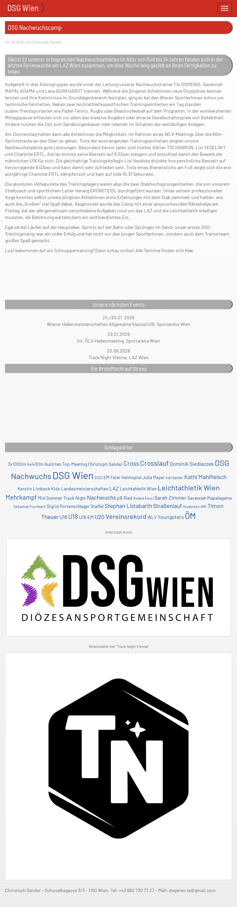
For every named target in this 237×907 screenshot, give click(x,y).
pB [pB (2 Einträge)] (119, 498)
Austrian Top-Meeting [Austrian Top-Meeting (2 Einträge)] (65, 464)
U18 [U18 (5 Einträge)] (73, 516)
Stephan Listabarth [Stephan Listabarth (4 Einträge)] (128, 505)
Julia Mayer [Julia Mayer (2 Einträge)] (153, 477)
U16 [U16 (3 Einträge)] (63, 517)
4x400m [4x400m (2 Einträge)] (35, 464)
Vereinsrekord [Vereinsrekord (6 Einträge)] (126, 516)
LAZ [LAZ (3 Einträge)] (114, 488)
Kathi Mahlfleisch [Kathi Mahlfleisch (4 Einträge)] (205, 476)
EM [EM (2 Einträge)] (107, 477)
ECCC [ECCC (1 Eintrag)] (99, 477)
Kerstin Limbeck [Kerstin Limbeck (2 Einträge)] (34, 488)
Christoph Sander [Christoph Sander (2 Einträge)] (105, 464)
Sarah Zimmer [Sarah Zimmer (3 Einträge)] (170, 497)
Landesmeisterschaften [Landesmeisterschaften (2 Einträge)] (84, 488)
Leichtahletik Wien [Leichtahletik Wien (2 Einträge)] (138, 488)
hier (189, 250)
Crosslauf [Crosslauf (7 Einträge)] (154, 463)
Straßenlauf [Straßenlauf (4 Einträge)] (167, 505)
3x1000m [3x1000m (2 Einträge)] (17, 464)
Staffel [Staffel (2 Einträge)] (97, 506)
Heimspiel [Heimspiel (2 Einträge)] (131, 477)
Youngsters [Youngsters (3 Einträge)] (171, 517)
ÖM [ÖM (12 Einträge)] (190, 516)
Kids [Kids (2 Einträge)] (55, 488)
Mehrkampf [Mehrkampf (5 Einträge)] (21, 497)
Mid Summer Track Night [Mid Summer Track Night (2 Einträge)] (62, 498)
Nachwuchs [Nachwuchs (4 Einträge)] (101, 497)
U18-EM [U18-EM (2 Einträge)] (86, 517)
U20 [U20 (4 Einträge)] (100, 516)
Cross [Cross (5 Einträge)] (131, 463)
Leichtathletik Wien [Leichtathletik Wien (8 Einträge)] (189, 487)
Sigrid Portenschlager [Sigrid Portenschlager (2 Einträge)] (68, 506)
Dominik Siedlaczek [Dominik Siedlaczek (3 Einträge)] (192, 463)
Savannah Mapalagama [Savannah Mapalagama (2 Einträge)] (209, 498)
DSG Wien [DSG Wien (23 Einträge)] (73, 475)
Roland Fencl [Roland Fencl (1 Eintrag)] (143, 498)
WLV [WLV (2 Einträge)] (152, 517)
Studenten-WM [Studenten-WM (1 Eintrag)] (194, 506)
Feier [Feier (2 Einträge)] (115, 477)
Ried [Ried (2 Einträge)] (127, 498)
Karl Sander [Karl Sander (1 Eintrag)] (174, 477)
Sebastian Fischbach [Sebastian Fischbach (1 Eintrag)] (30, 506)
